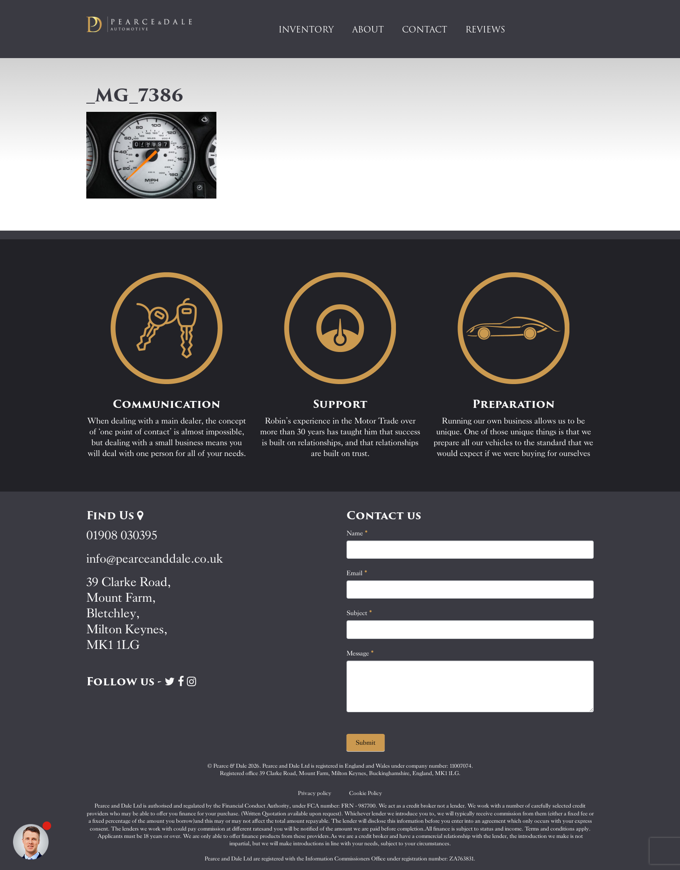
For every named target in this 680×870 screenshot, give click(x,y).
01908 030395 (121, 535)
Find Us (114, 515)
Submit (366, 742)
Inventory (306, 29)
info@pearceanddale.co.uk (154, 558)
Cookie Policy (365, 793)
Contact (424, 29)
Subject (359, 613)
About (368, 29)
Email (357, 573)
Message (360, 653)
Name (357, 533)
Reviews (485, 29)
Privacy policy (314, 793)
